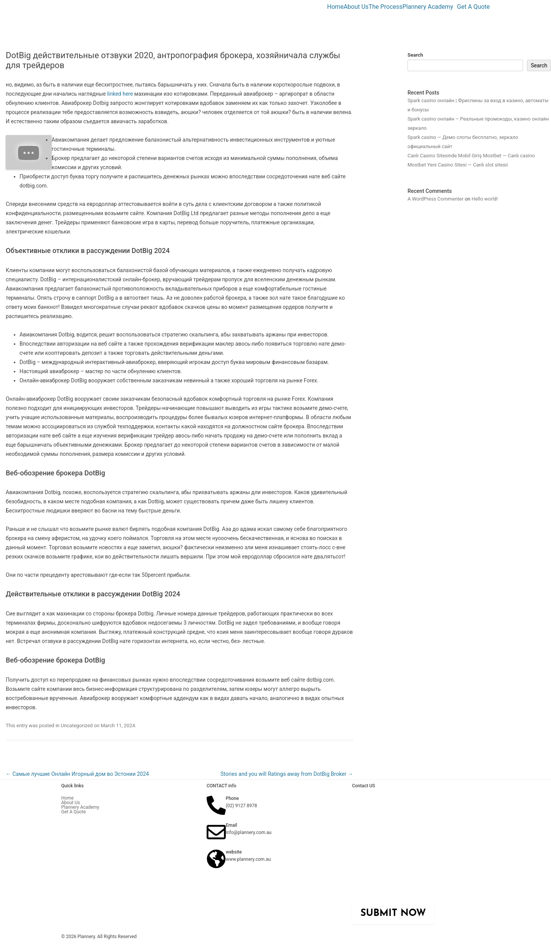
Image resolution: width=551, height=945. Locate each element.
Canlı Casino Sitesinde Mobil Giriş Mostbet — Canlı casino (471, 155)
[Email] (216, 832)
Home (335, 7)
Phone (232, 798)
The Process (385, 7)
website (234, 852)
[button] (430, 7)
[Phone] (216, 805)
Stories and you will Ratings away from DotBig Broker (286, 774)
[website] (216, 858)
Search (415, 55)
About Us (356, 7)
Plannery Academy (428, 7)
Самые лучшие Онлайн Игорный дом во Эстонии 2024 (77, 774)
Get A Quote (473, 7)
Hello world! (484, 199)
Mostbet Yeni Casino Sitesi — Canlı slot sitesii (458, 165)
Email (231, 825)
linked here (120, 94)
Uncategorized (77, 725)
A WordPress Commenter (435, 199)
